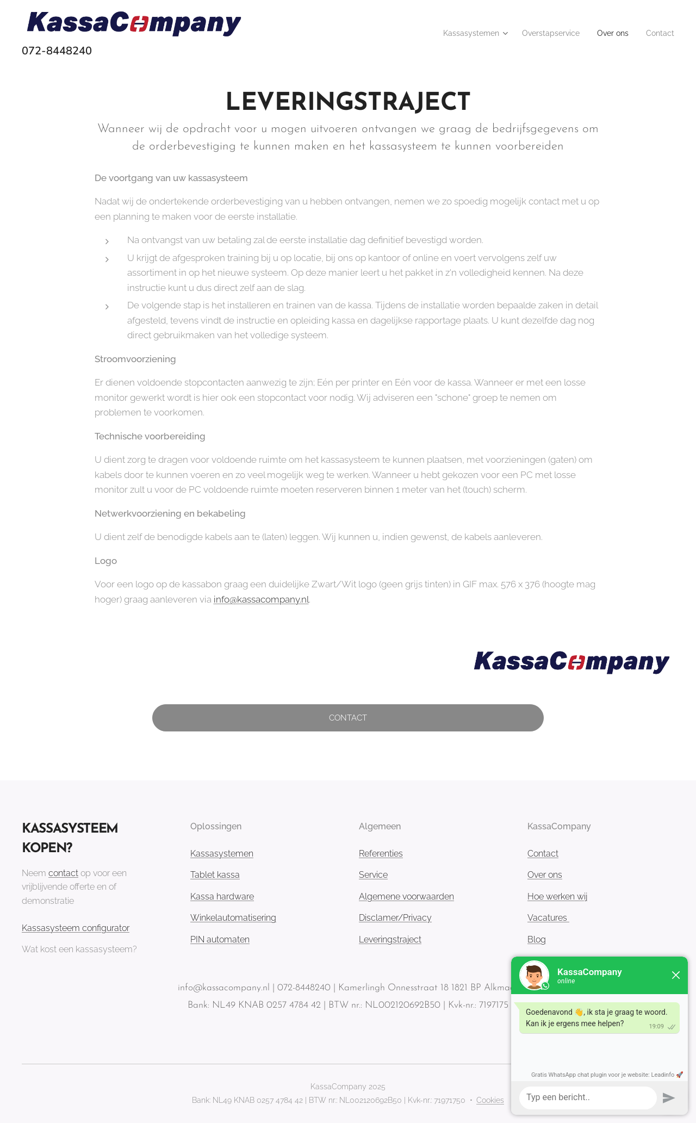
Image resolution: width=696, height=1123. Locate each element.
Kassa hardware (222, 896)
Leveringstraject (390, 939)
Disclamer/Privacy (395, 918)
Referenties (381, 853)
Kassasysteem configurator (75, 928)
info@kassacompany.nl (261, 599)
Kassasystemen (221, 853)
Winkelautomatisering (233, 918)
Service (373, 875)
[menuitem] (457, 33)
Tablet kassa (215, 875)
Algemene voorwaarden (406, 896)
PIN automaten (220, 939)
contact (63, 873)
